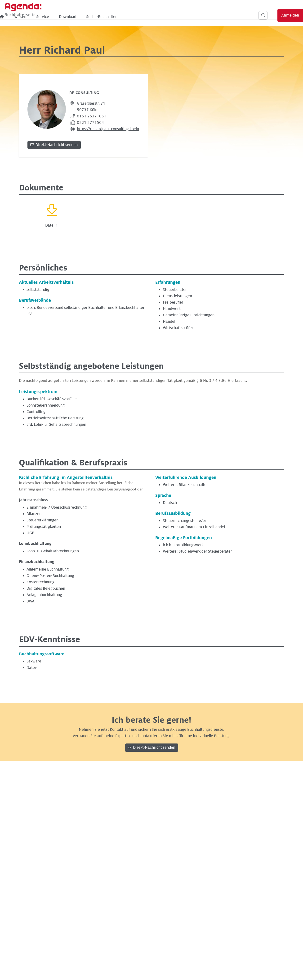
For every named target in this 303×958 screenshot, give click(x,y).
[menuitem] (52, 16)
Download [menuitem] (117, 17)
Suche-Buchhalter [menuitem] (151, 17)
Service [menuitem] (92, 17)
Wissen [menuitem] (70, 17)
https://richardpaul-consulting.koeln (108, 129)
